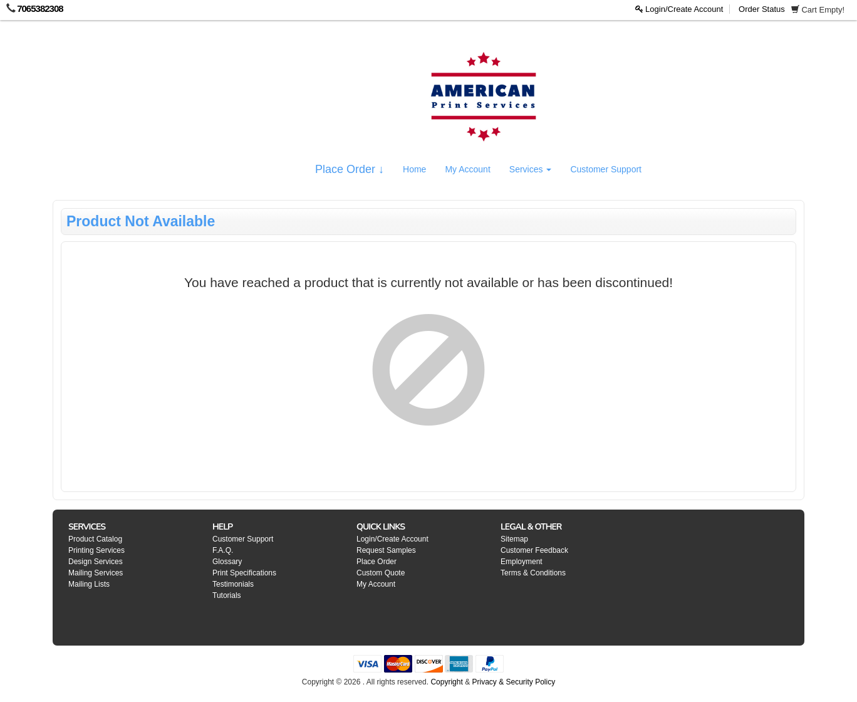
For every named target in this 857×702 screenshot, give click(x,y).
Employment (522, 561)
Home (414, 169)
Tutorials (226, 595)
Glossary (227, 561)
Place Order (376, 561)
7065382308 (40, 8)
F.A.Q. (222, 550)
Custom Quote (380, 572)
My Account (467, 169)
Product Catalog (95, 539)
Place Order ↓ (349, 169)
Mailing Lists (89, 584)
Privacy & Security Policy (513, 682)
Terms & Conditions (533, 572)
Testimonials (233, 584)
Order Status (762, 9)
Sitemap (514, 539)
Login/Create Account (679, 9)
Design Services (95, 561)
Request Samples (386, 550)
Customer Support (605, 169)
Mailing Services (95, 572)
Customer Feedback (534, 550)
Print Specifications (244, 572)
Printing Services (96, 550)
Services (530, 169)
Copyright (446, 682)
